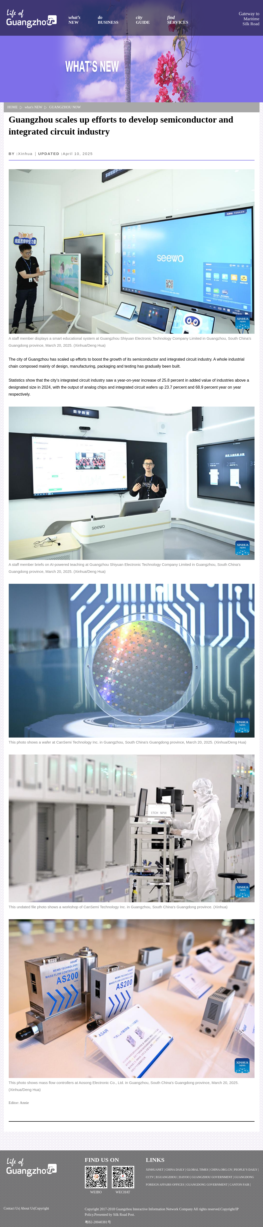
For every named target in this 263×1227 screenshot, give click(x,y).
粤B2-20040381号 (98, 1222)
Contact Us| (12, 1208)
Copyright (42, 1208)
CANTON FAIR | (240, 1184)
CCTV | (151, 1177)
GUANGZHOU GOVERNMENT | (213, 1177)
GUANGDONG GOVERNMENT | (208, 1184)
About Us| (28, 1208)
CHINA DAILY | (175, 1169)
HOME (12, 107)
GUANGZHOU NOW (65, 107)
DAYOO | (185, 1177)
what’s (75, 20)
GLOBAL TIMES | (198, 1169)
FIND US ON (102, 1160)
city (143, 20)
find (177, 20)
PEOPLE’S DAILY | (246, 1169)
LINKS (155, 1160)
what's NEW (33, 107)
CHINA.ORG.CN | (222, 1169)
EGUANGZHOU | (167, 1177)
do (108, 20)
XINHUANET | (156, 1169)
